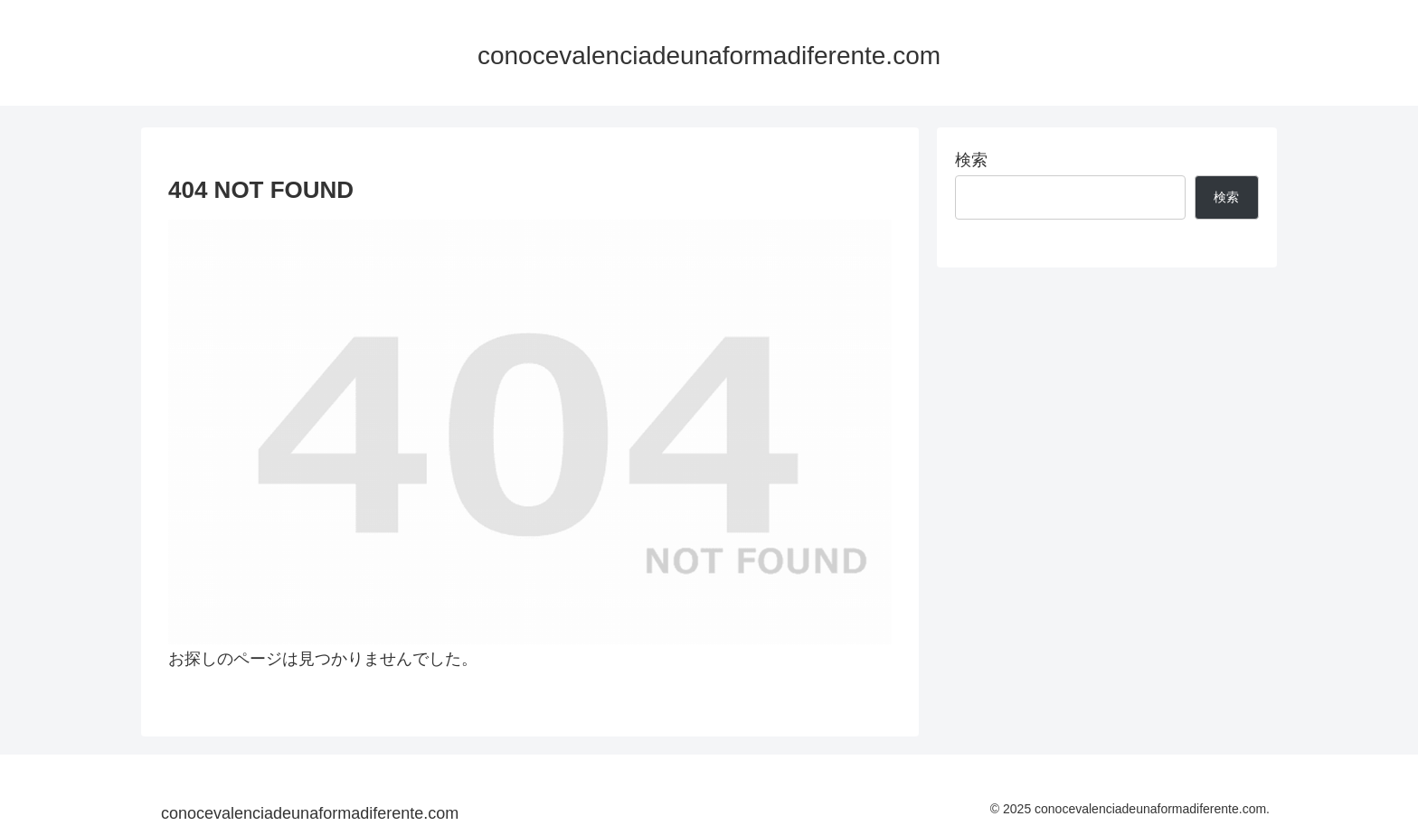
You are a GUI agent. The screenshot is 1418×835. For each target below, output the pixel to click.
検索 (971, 160)
